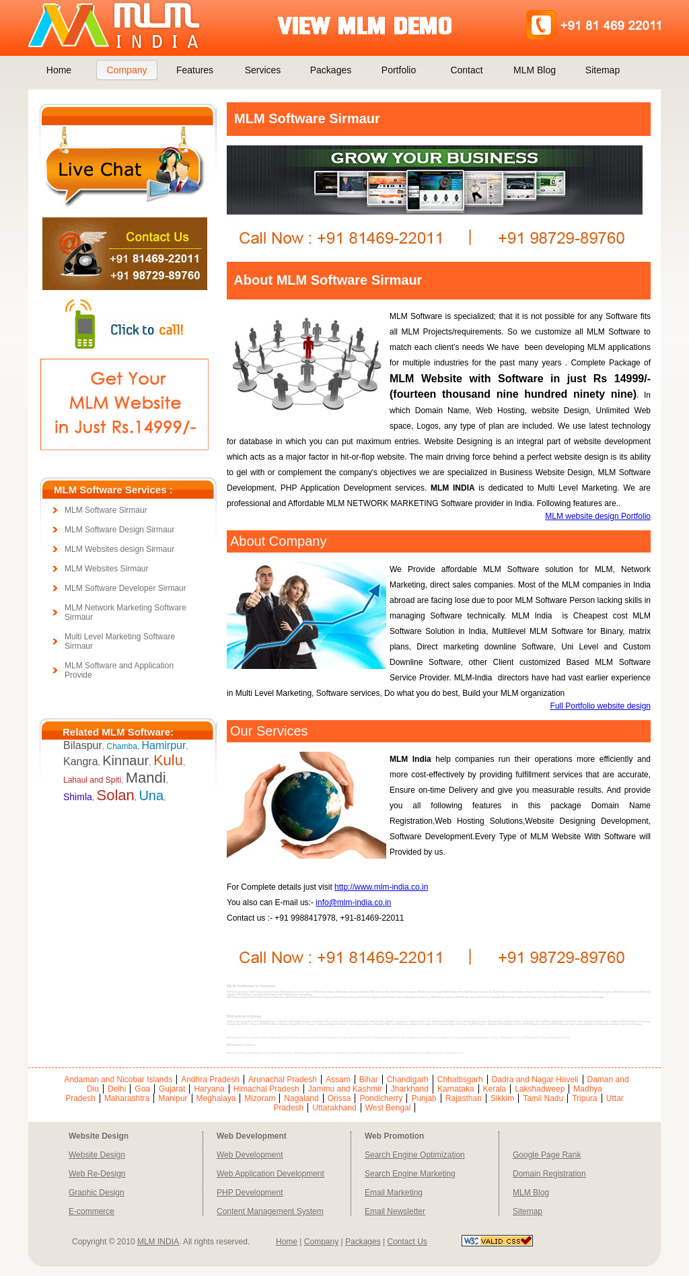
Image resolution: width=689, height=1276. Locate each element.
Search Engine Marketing (410, 1173)
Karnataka (455, 1089)
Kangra (80, 761)
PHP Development (250, 1192)
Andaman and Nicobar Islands (118, 1079)
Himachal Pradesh (266, 1089)
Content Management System (270, 1211)
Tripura (584, 1098)
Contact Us (407, 1241)
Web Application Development (270, 1173)
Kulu (168, 760)
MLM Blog (534, 70)
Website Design (97, 1155)
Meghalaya (216, 1098)
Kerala (495, 1089)
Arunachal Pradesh (282, 1079)
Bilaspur (82, 745)
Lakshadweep (540, 1089)
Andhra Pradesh (210, 1079)
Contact (466, 70)
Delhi (117, 1089)
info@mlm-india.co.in (353, 902)
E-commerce (91, 1211)
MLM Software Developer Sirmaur (125, 588)
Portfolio (399, 70)
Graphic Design (96, 1192)
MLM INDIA (158, 1241)
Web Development (250, 1155)
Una (151, 795)
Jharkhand (410, 1089)
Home (58, 70)
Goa (142, 1089)
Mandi (146, 777)
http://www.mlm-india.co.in (381, 887)
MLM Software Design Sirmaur (119, 529)
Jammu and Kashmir (345, 1089)
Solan (115, 795)
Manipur (172, 1098)
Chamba (121, 746)
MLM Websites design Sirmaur (119, 549)
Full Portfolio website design (600, 706)
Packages (330, 70)
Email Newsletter (395, 1211)
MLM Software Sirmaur (106, 510)
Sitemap (602, 70)
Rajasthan (463, 1098)
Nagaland (301, 1098)
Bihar (368, 1079)
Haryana (209, 1089)
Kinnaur (125, 760)
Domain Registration (549, 1173)
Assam (338, 1079)
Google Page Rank (547, 1155)
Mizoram (259, 1098)
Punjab (423, 1098)
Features (194, 70)
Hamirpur (164, 745)
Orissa (339, 1098)
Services (263, 70)
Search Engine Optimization (415, 1155)
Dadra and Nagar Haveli (535, 1079)
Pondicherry (380, 1098)
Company (127, 70)
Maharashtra (126, 1098)
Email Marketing (394, 1192)
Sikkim (502, 1098)
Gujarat (172, 1089)
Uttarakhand (334, 1107)
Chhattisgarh (460, 1079)
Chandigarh (408, 1079)
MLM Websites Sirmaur (106, 568)
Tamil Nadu (543, 1098)
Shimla (77, 796)
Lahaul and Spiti (92, 780)
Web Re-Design (97, 1173)
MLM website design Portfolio (598, 516)
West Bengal (388, 1107)
